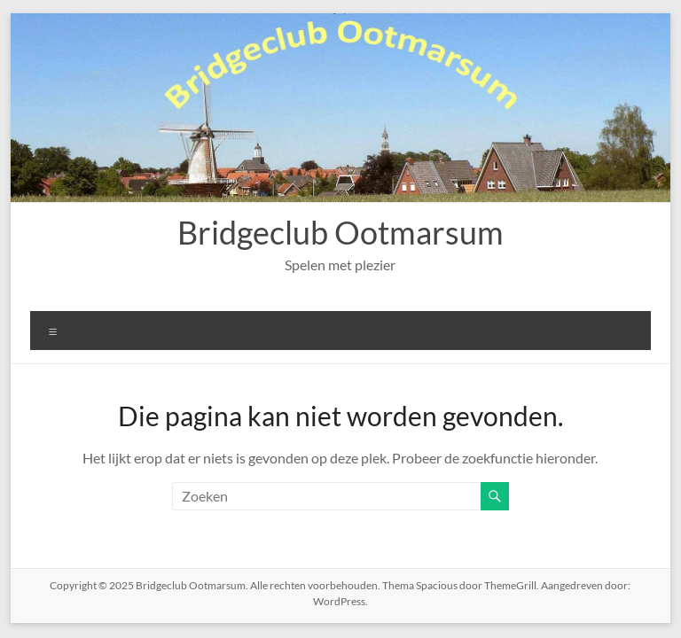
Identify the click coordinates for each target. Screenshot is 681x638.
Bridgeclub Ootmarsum (340, 232)
